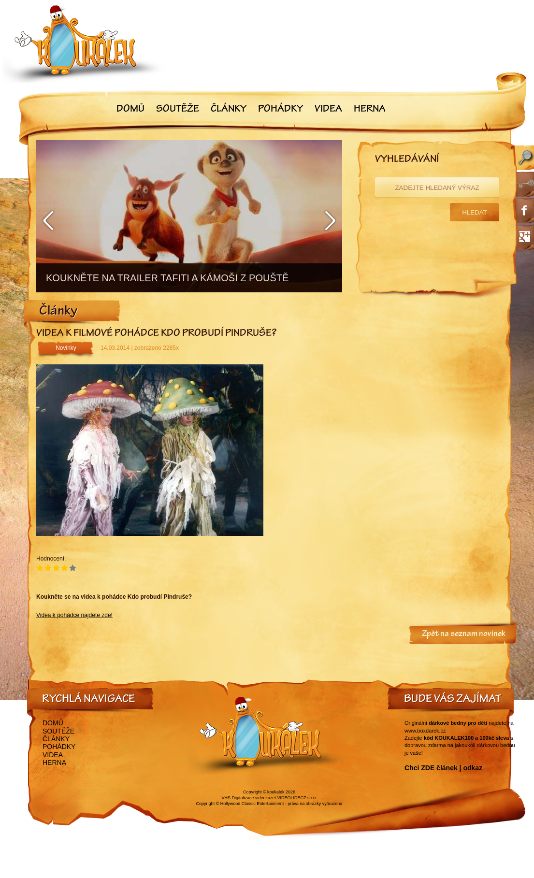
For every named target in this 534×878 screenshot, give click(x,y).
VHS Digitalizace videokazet (248, 797)
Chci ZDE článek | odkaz (443, 768)
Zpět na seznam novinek (463, 634)
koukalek (276, 792)
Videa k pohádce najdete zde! (74, 615)
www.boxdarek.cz (425, 731)
